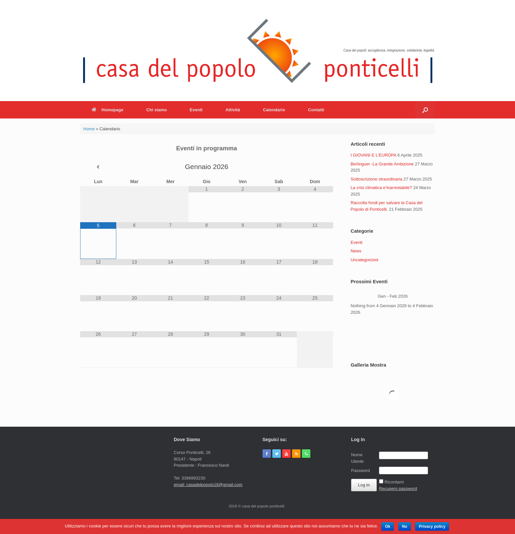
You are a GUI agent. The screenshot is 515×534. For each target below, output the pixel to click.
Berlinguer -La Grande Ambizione (382, 163)
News (355, 250)
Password (360, 470)
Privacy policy (432, 526)
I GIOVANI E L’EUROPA (373, 155)
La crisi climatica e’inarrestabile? (381, 187)
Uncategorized (364, 259)
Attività (233, 109)
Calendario (274, 109)
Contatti (316, 109)
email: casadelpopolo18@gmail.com (208, 484)
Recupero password (398, 488)
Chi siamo (156, 109)
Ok (387, 526)
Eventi (196, 109)
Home (89, 128)
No (404, 526)
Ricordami (394, 482)
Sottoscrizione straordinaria (376, 179)
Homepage (107, 109)
